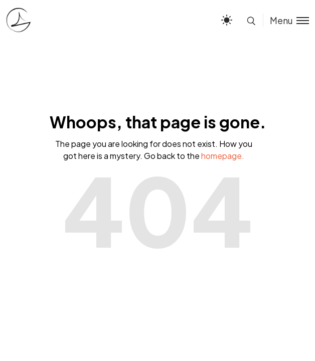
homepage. (222, 155)
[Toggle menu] (286, 20)
